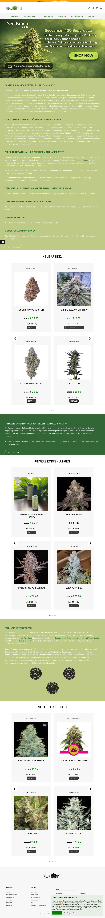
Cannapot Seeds (81, 169)
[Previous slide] (14, 338)
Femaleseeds (60, 647)
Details (31, 327)
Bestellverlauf (59, 893)
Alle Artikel (9, 900)
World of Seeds (25, 649)
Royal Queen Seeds (91, 647)
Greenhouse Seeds (74, 647)
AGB (32, 902)
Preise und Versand (11, 894)
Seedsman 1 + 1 (42, 1)
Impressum (9, 902)
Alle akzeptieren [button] (57, 913)
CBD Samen (62, 16)
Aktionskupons (35, 894)
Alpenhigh (83, 893)
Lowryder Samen (30, 16)
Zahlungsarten (10, 897)
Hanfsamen (15, 16)
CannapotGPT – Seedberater (38, 905)
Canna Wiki (9, 905)
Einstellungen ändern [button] (69, 913)
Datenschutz (34, 900)
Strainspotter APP (36, 897)
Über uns (8, 892)
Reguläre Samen (77, 16)
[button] (51, 410)
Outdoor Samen (47, 16)
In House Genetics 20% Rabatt (58, 1)
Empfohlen (34, 892)
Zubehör (91, 16)
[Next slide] (90, 338)
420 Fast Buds (26, 647)
